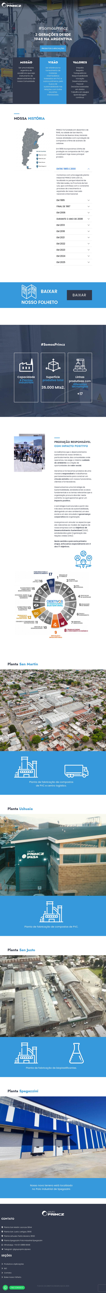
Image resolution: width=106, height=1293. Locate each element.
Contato (8, 1272)
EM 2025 (61, 262)
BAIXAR (79, 295)
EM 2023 (61, 249)
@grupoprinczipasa (21, 1249)
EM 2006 (61, 212)
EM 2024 (61, 256)
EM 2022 (61, 243)
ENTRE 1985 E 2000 (66, 168)
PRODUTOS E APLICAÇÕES (53, 48)
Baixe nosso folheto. (13, 1277)
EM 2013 (61, 225)
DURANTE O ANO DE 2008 (70, 218)
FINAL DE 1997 (63, 206)
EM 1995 (61, 200)
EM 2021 (61, 237)
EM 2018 (61, 231)
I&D (5, 1268)
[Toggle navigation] (101, 5)
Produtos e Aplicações (14, 1264)
